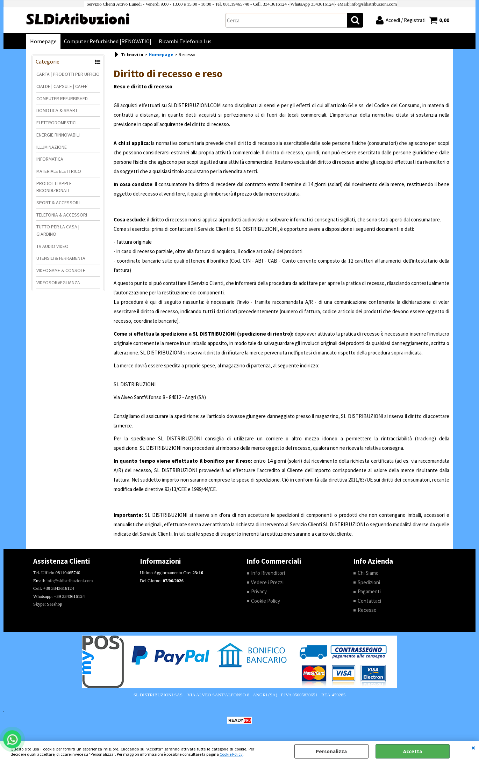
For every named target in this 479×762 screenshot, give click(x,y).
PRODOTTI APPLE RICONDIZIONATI (54, 187)
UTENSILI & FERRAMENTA (60, 258)
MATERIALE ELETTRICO (58, 171)
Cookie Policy (231, 754)
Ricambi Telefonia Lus (185, 41)
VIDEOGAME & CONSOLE (60, 270)
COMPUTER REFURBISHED (62, 98)
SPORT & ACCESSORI (58, 202)
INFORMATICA (49, 159)
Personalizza (331, 751)
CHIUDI (473, 747)
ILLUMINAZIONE (51, 147)
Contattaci (369, 601)
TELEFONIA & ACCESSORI (61, 215)
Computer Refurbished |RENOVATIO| (107, 41)
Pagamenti (369, 591)
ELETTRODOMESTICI (56, 122)
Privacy (259, 591)
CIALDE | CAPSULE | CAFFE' (62, 86)
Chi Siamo (368, 573)
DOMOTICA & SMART (57, 110)
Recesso (367, 610)
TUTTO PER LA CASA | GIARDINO (57, 230)
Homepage (43, 41)
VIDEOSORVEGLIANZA (58, 282)
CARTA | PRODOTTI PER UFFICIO (68, 74)
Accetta (412, 751)
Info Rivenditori (268, 573)
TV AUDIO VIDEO (52, 246)
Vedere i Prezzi (267, 582)
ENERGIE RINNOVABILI (58, 135)
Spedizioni (369, 582)
